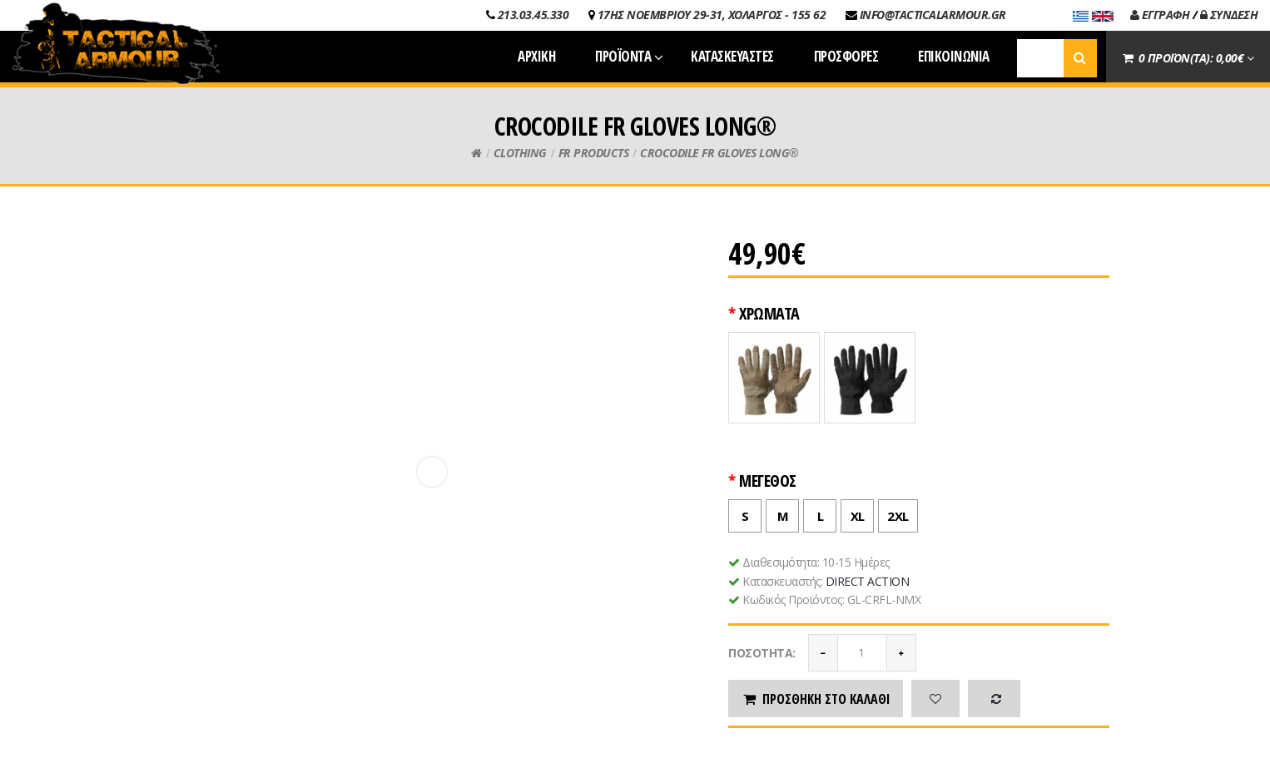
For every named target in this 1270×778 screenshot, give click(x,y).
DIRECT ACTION (868, 581)
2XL (894, 512)
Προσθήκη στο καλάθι (815, 699)
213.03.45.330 (533, 14)
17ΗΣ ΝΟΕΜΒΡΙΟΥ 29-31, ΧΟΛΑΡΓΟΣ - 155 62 (712, 14)
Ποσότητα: (762, 653)
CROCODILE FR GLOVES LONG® (719, 153)
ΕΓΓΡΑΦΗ (1160, 14)
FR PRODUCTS (593, 153)
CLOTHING (520, 153)
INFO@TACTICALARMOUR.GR (933, 14)
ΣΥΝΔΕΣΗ (1229, 14)
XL (853, 512)
